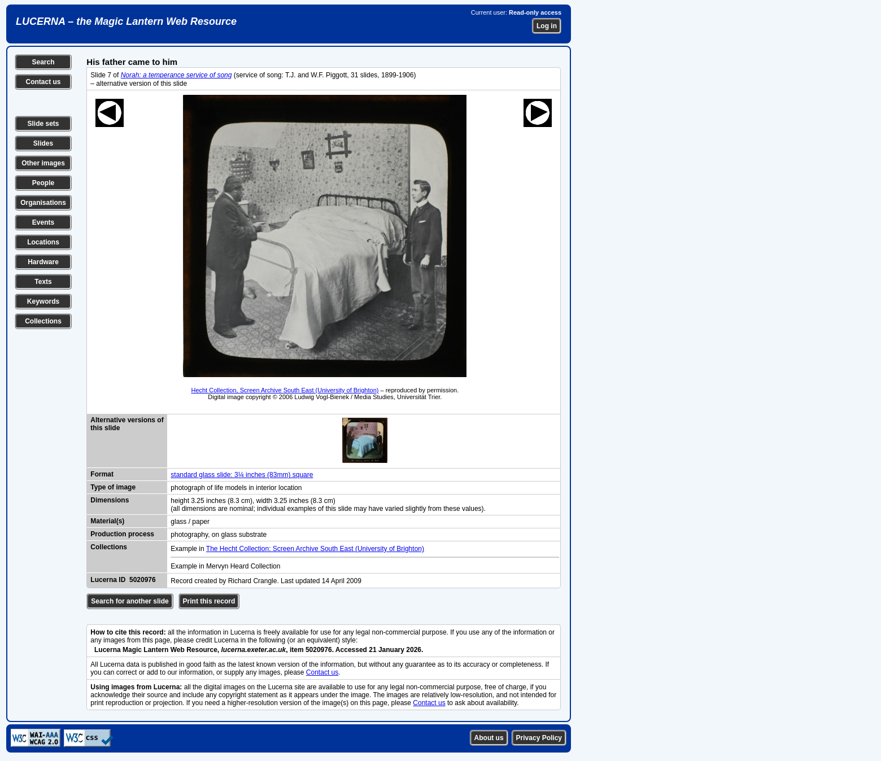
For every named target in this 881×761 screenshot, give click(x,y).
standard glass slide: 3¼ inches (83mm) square (242, 475)
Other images (43, 163)
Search (43, 62)
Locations (43, 242)
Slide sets (43, 124)
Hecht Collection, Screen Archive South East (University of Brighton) (284, 390)
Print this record (209, 601)
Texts (42, 282)
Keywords (43, 301)
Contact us (42, 82)
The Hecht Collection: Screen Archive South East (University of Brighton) (315, 549)
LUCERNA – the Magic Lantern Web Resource (126, 21)
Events (43, 222)
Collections (43, 321)
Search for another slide (129, 601)
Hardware (43, 262)
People (43, 183)
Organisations (43, 203)
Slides (43, 143)
